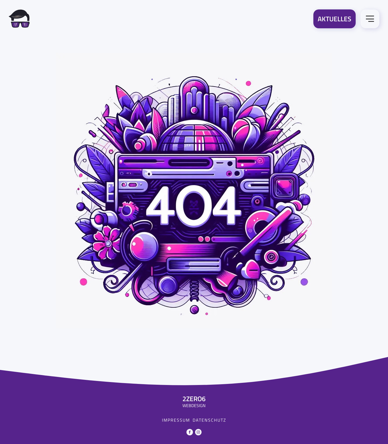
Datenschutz (209, 420)
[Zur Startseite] (19, 19)
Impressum (176, 420)
